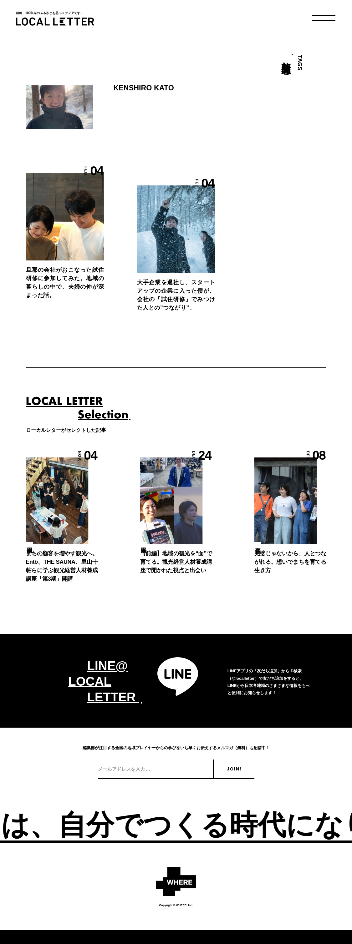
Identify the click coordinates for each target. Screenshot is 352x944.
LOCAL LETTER (55, 22)
